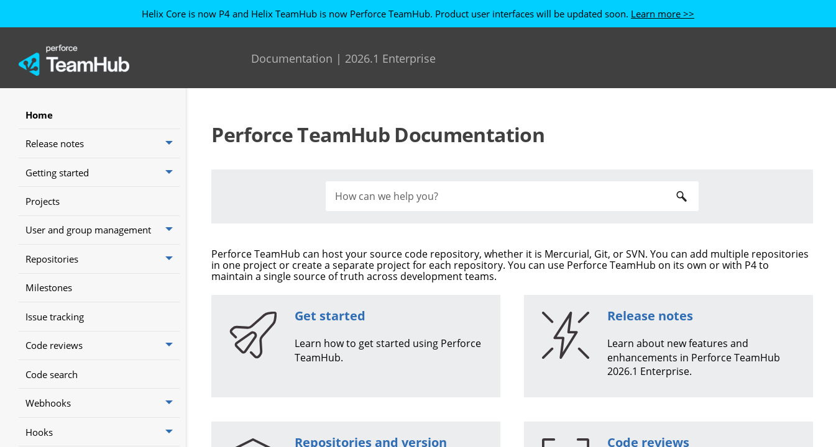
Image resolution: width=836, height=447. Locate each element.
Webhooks (102, 403)
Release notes (102, 143)
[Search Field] (512, 196)
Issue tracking (54, 316)
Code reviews (102, 345)
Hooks (102, 432)
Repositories (102, 259)
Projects (42, 201)
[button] (170, 143)
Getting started (102, 172)
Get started (330, 315)
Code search (51, 374)
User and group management (102, 230)
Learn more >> (662, 13)
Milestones (48, 287)
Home (39, 115)
